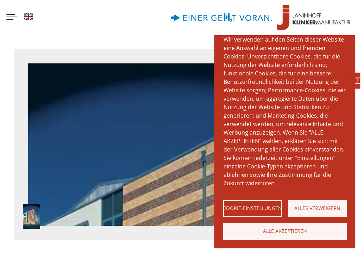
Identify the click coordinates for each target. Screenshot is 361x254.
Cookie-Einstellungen (252, 208)
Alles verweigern (317, 208)
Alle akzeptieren (285, 231)
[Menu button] (11, 17)
